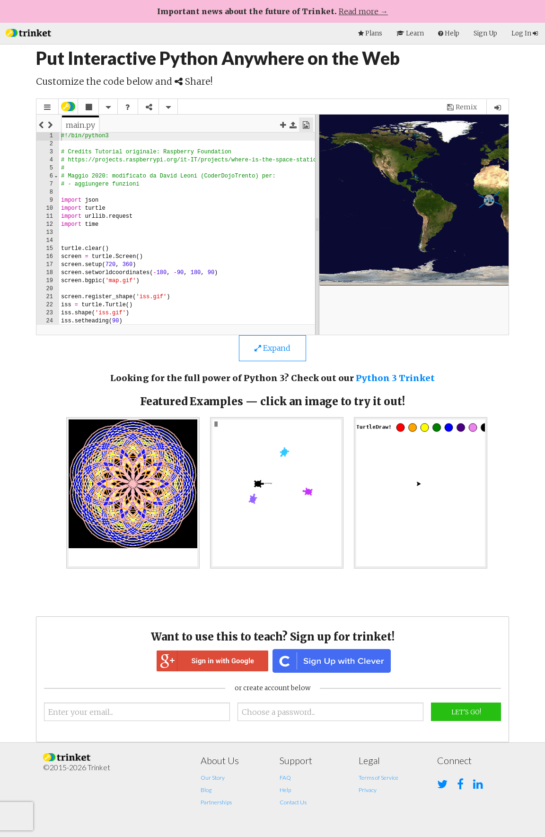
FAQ (285, 777)
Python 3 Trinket (395, 378)
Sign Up (485, 33)
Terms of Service (378, 777)
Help (285, 789)
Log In (524, 33)
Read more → (363, 11)
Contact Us (293, 802)
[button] (28, 32)
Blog (206, 789)
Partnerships (216, 802)
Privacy (368, 789)
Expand (272, 348)
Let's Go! (466, 712)
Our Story (213, 777)
